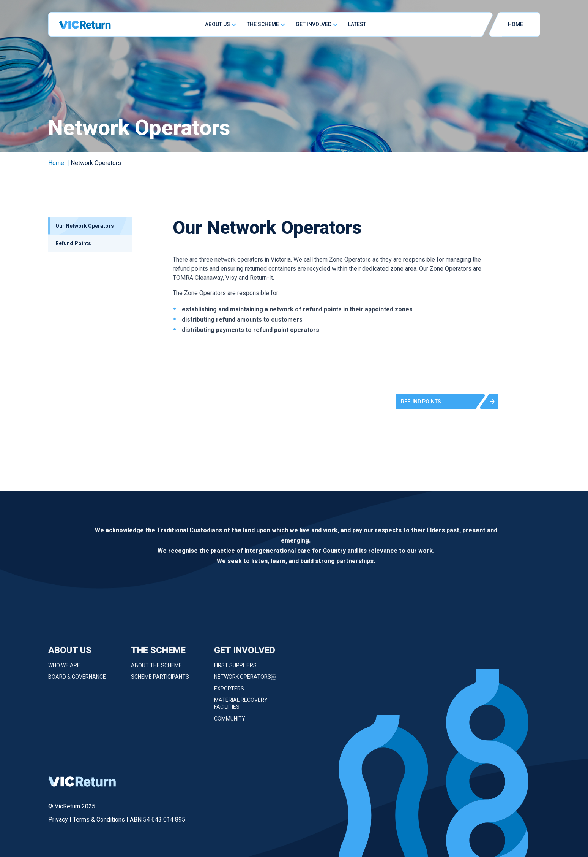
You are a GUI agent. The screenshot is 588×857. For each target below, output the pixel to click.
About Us (217, 24)
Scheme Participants (160, 681)
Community (229, 722)
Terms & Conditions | (101, 819)
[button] (447, 401)
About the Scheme (156, 669)
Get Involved (313, 24)
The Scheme (263, 24)
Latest (357, 24)
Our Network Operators (84, 226)
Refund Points (73, 243)
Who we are (64, 669)
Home (56, 163)
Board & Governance (77, 681)
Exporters (229, 692)
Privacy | (60, 819)
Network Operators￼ (245, 681)
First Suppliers (235, 669)
